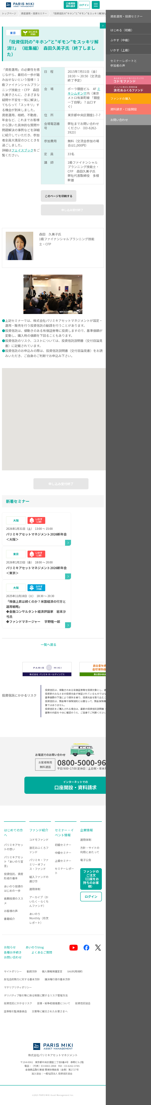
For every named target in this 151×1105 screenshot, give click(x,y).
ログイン (84, 4)
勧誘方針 (32, 971)
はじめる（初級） (122, 30)
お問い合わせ (119, 120)
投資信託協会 (82, 1003)
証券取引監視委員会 (15, 1011)
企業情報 (86, 830)
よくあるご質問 (41, 952)
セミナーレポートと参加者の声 (123, 63)
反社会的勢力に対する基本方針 (22, 979)
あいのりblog (35, 947)
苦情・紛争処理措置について (53, 1003)
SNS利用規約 (74, 971)
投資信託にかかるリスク (18, 1003)
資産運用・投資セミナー (34, 13)
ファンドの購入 (120, 98)
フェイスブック (22, 150)
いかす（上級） (120, 50)
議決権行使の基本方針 (57, 979)
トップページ (9, 13)
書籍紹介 (9, 919)
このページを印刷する (58, 196)
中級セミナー (63, 853)
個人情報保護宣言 (52, 971)
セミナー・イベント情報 (64, 832)
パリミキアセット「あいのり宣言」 (13, 861)
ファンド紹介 (38, 830)
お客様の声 (11, 911)
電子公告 (85, 860)
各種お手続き (13, 952)
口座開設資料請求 (70, 5)
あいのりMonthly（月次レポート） (38, 918)
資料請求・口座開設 (123, 109)
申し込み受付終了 (72, 210)
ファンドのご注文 (91, 879)
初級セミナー (63, 845)
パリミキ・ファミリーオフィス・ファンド (39, 864)
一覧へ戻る (48, 644)
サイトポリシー (13, 971)
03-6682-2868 (48, 1065)
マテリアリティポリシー (18, 987)
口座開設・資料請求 (75, 785)
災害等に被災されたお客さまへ (50, 1011)
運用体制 (34, 889)
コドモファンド (39, 840)
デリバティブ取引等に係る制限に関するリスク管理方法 (36, 995)
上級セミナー (63, 861)
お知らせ (10, 947)
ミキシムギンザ (84, 90)
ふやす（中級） (120, 40)
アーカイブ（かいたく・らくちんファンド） (39, 901)
